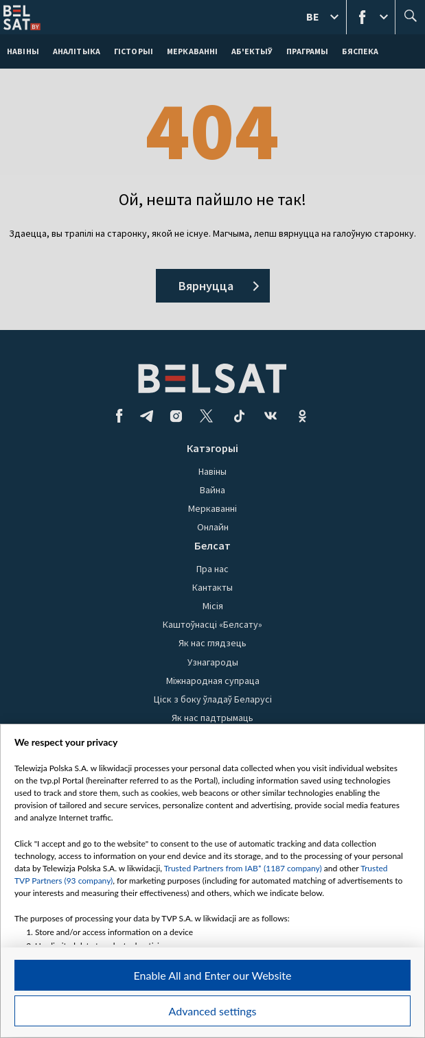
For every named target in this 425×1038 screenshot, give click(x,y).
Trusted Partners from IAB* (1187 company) (243, 868)
